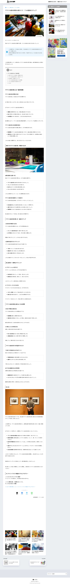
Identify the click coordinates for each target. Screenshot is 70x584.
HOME (35, 579)
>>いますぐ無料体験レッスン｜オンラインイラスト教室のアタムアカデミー (21, 486)
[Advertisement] (24, 514)
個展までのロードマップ (61, 1)
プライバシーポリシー (35, 581)
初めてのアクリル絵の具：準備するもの (16, 75)
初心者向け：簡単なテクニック (14, 78)
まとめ (10, 82)
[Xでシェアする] (17, 493)
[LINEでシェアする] (32, 493)
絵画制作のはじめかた (52, 1)
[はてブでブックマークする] (27, 493)
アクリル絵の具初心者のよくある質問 (16, 79)
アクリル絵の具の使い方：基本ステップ (16, 76)
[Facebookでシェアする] (22, 493)
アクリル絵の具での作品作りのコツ (15, 81)
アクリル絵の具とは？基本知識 (14, 73)
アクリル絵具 (41, 497)
